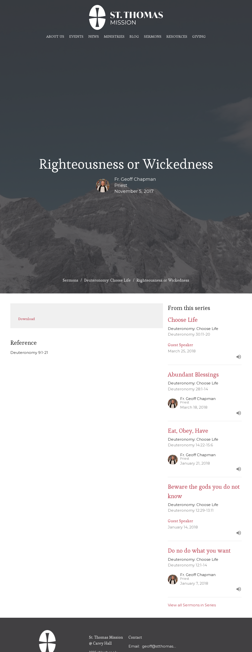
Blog (134, 36)
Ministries (114, 36)
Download (26, 318)
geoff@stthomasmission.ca (159, 646)
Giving (199, 36)
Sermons (152, 36)
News (93, 36)
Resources (176, 36)
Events (76, 36)
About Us (55, 36)
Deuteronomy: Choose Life (107, 280)
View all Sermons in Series (192, 605)
